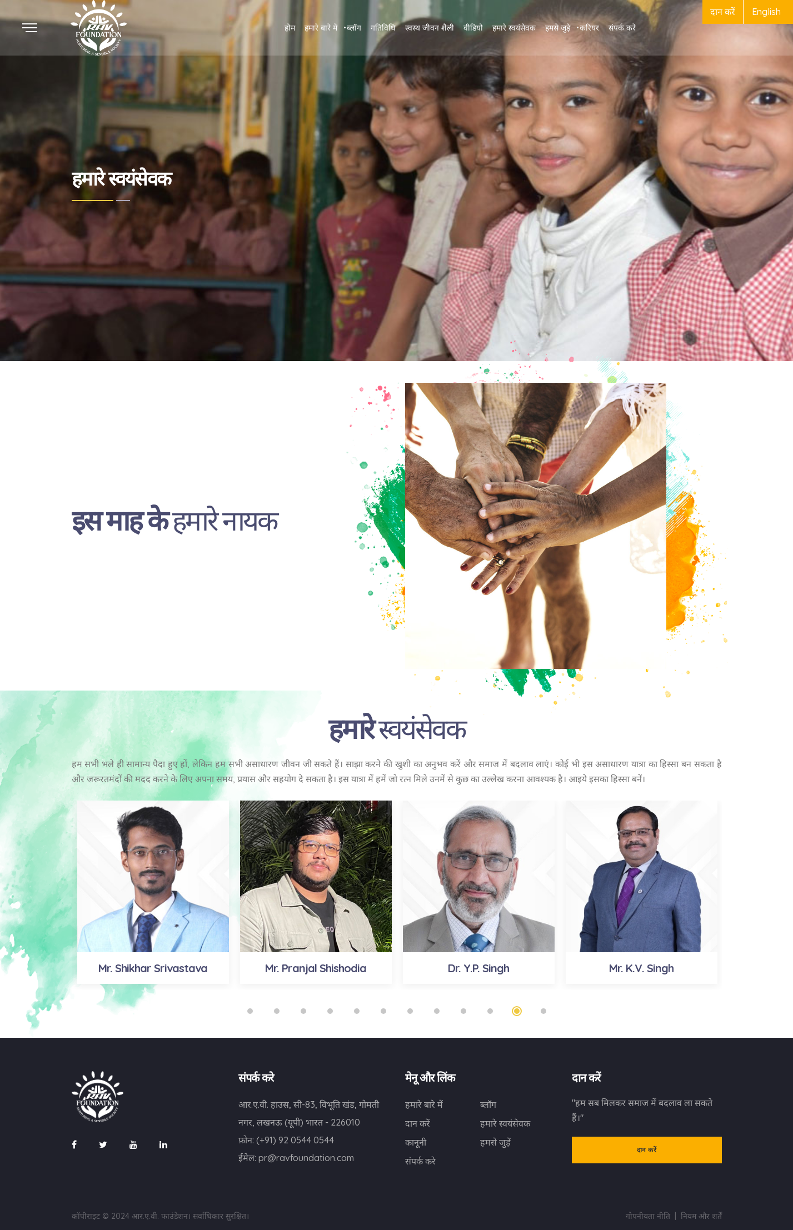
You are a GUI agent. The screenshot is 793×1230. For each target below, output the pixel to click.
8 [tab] (437, 1011)
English (766, 11)
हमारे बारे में (424, 1104)
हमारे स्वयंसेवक (505, 1123)
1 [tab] (250, 1011)
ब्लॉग (488, 1104)
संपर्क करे (420, 1161)
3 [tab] (303, 1011)
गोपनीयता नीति (648, 1216)
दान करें (722, 11)
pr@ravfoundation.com (306, 1157)
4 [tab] (330, 1011)
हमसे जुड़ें (495, 1142)
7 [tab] (410, 1011)
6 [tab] (383, 1011)
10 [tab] (490, 1011)
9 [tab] (463, 1011)
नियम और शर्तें (701, 1216)
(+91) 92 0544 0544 (295, 1140)
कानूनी (415, 1142)
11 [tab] (517, 1011)
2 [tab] (277, 1011)
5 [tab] (357, 1011)
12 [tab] (543, 1011)
